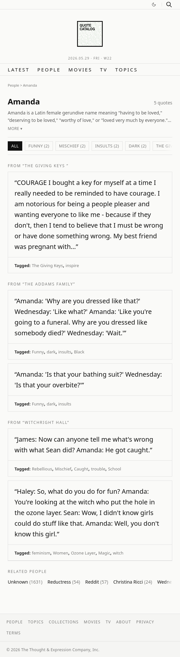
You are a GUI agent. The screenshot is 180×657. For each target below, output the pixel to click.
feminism (41, 553)
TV (103, 69)
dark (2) (137, 146)
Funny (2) (38, 146)
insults (64, 352)
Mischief (63, 469)
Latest (19, 69)
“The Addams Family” (49, 284)
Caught (81, 469)
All (15, 146)
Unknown (25, 582)
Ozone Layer (83, 553)
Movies (80, 69)
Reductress (63, 582)
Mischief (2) (72, 146)
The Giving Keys (47, 265)
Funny (38, 352)
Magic (104, 553)
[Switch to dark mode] (154, 4)
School (114, 469)
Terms (13, 633)
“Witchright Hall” (46, 422)
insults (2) (107, 146)
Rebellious (42, 469)
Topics (126, 69)
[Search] (169, 4)
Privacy (145, 622)
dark (51, 352)
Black (79, 352)
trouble (98, 469)
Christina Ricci (132, 582)
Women (60, 553)
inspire (72, 265)
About (123, 622)
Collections (64, 622)
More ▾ (15, 128)
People (49, 69)
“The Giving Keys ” (45, 165)
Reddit (96, 582)
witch (118, 553)
